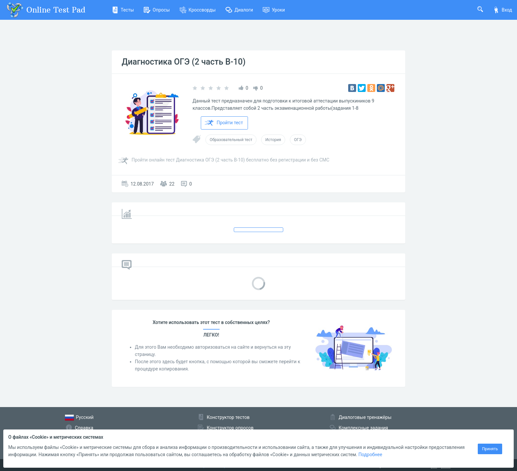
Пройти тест (224, 123)
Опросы (157, 10)
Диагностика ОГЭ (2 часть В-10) (184, 62)
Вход (502, 10)
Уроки (274, 10)
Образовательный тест (231, 139)
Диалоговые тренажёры (365, 417)
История (273, 139)
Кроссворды (198, 10)
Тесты (123, 10)
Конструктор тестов (228, 417)
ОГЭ (298, 139)
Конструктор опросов (230, 427)
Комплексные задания (363, 427)
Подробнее (370, 454)
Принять (490, 449)
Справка (84, 427)
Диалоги (239, 10)
